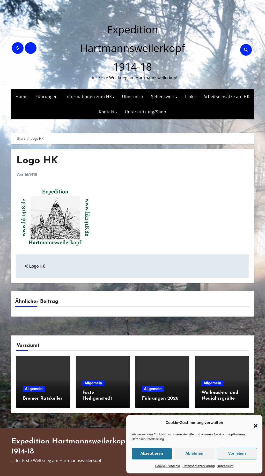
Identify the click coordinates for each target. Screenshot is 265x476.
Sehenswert (163, 96)
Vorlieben (237, 453)
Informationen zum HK (88, 96)
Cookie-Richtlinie (167, 466)
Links (190, 96)
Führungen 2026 (160, 398)
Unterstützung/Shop (145, 112)
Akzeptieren (152, 453)
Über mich (132, 96)
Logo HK (37, 161)
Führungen (46, 96)
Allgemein (33, 389)
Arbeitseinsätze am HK (226, 96)
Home (22, 96)
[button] (253, 423)
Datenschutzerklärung (148, 439)
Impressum (225, 466)
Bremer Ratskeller (42, 398)
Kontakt (107, 112)
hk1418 (31, 174)
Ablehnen (194, 453)
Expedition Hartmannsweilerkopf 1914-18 (132, 48)
